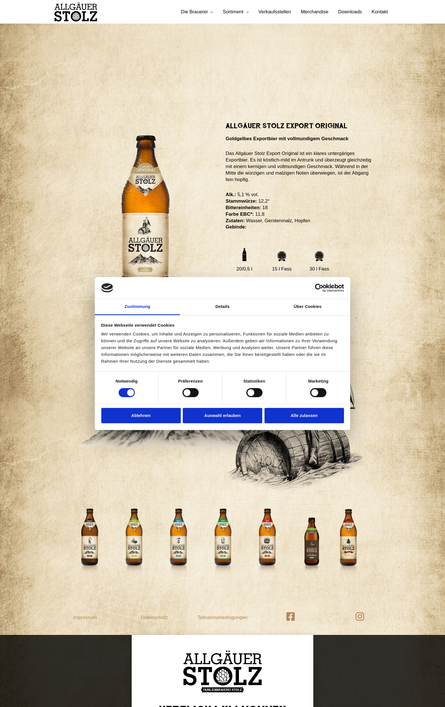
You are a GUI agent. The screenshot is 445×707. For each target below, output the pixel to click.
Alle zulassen (304, 415)
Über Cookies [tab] (308, 306)
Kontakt (379, 11)
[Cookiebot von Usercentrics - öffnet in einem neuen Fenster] (319, 288)
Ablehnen (140, 415)
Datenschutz (154, 542)
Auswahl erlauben (222, 415)
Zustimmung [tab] (137, 306)
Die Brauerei (194, 11)
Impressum (85, 542)
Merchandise (314, 11)
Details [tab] (222, 306)
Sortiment (233, 11)
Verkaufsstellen (275, 11)
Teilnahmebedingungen (222, 542)
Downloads (350, 11)
